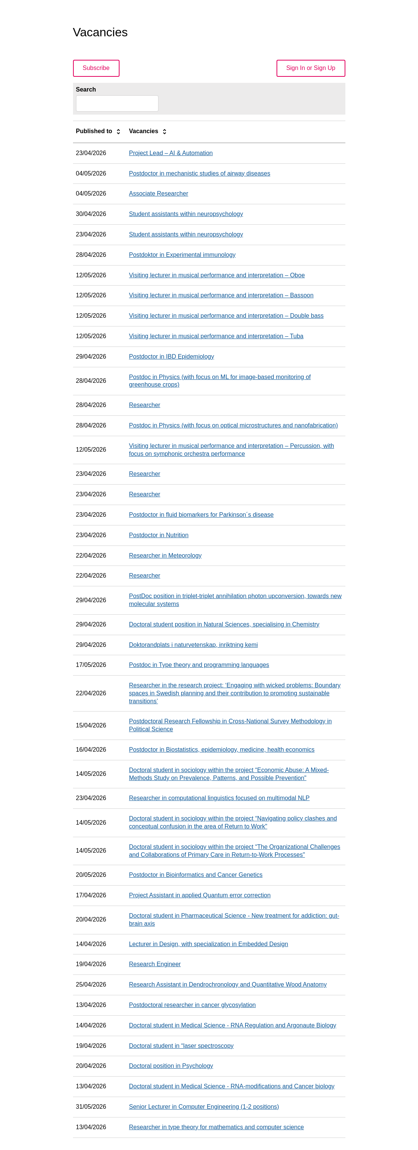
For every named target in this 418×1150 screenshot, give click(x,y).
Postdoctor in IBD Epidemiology (171, 356)
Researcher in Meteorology (165, 555)
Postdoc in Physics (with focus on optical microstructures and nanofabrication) (233, 425)
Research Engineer (155, 964)
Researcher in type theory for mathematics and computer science (216, 1127)
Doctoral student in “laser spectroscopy (181, 1046)
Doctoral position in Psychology (171, 1066)
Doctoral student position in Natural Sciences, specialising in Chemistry (224, 624)
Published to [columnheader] (99, 131)
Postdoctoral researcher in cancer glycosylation (192, 1005)
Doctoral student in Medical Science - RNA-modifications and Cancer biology (231, 1086)
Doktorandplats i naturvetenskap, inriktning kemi (193, 645)
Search (86, 89)
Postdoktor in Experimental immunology (182, 255)
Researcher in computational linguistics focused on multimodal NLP (219, 798)
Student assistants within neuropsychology (186, 214)
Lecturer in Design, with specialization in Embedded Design (208, 944)
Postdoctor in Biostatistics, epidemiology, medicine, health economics (222, 749)
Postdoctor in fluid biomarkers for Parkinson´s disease (201, 514)
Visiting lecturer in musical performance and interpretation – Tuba (216, 336)
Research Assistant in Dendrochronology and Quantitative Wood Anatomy (228, 984)
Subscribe (96, 68)
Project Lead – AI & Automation (171, 153)
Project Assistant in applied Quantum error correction (199, 895)
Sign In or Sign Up (311, 68)
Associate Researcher (158, 193)
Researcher (144, 405)
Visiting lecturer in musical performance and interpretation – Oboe (217, 275)
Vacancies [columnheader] (149, 131)
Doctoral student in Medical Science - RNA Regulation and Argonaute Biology (232, 1025)
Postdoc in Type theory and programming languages (199, 665)
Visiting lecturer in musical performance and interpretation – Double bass (226, 315)
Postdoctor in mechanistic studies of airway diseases (199, 173)
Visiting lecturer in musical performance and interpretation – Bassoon (221, 295)
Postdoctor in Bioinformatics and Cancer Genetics (196, 875)
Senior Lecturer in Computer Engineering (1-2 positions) (204, 1106)
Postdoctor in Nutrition (158, 535)
